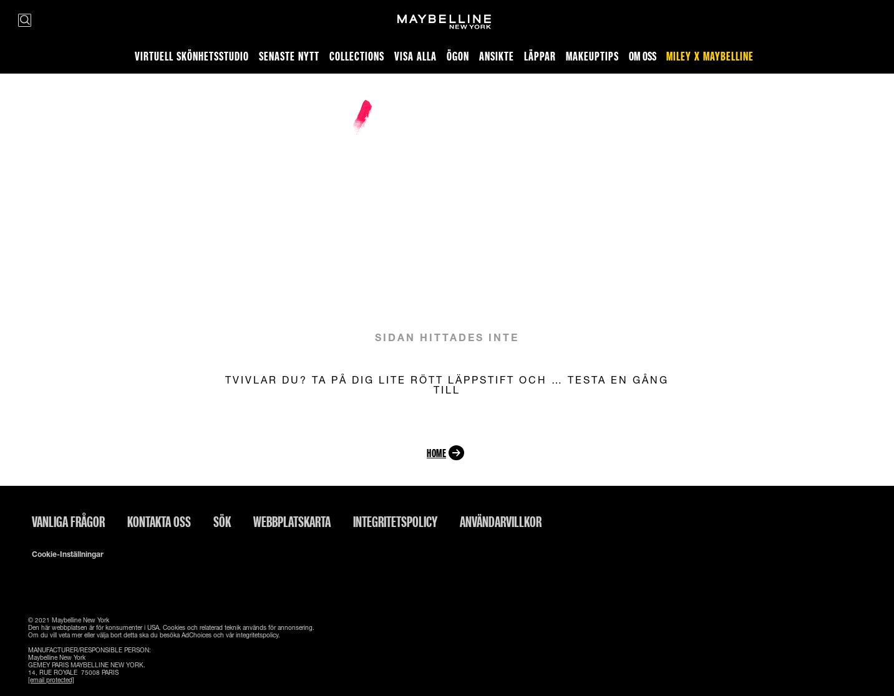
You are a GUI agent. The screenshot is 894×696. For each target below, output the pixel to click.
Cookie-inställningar (68, 554)
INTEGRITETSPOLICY (395, 521)
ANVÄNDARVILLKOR (501, 521)
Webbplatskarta (292, 521)
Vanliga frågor (68, 521)
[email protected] (51, 680)
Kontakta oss (159, 521)
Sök (222, 521)
